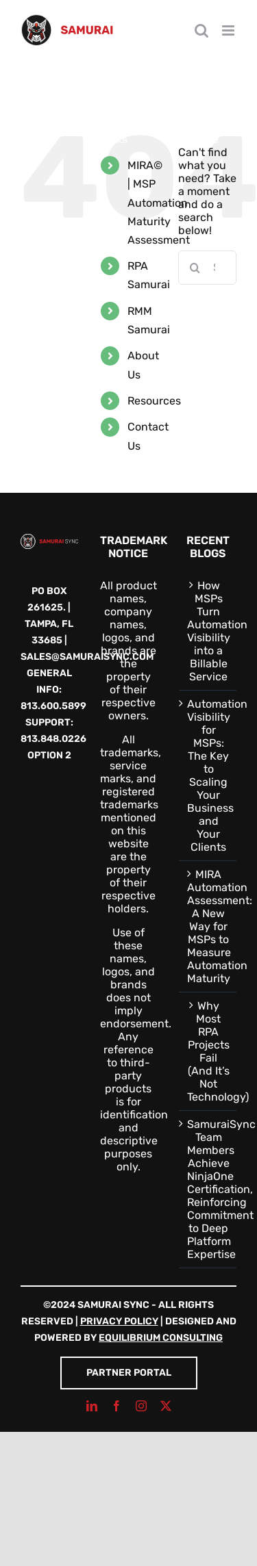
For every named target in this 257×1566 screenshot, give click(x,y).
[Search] (195, 268)
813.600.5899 (53, 706)
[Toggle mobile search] (201, 30)
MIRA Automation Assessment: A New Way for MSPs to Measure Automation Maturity (208, 926)
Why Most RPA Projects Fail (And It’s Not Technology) (208, 1051)
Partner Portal (128, 1372)
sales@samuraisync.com (87, 657)
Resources (154, 400)
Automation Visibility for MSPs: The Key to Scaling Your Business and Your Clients (208, 775)
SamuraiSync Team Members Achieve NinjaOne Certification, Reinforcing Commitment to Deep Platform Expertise (208, 1189)
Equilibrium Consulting (161, 1338)
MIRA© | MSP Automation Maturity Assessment (158, 202)
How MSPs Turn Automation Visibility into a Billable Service (208, 631)
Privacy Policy (119, 1321)
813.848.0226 (53, 739)
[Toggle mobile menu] (229, 30)
